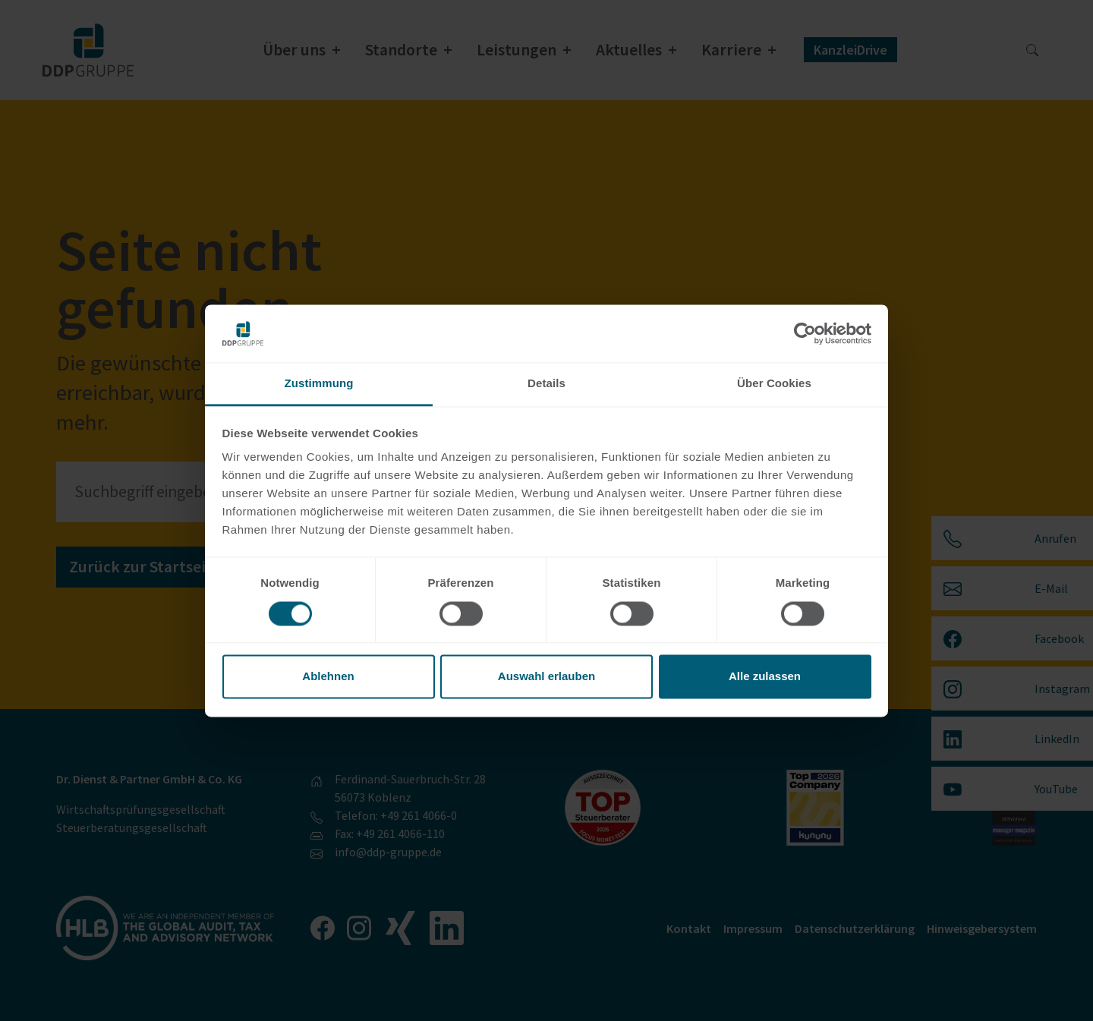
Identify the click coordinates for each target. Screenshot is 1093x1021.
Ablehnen (328, 676)
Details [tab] (546, 383)
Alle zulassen (765, 676)
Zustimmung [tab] (319, 383)
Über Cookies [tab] (774, 383)
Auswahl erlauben (546, 676)
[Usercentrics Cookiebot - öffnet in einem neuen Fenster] (805, 333)
